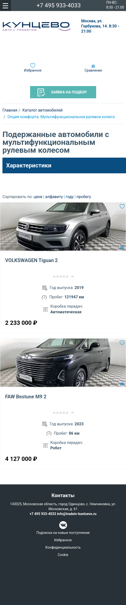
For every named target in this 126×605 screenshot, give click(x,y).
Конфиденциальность (62, 547)
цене (38, 196)
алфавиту (54, 196)
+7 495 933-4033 (58, 5)
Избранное (33, 70)
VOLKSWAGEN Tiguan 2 (31, 260)
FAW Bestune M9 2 (25, 397)
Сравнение (93, 70)
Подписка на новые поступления (63, 533)
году (70, 196)
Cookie (63, 555)
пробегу (84, 196)
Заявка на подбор (62, 92)
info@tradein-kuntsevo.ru (76, 514)
